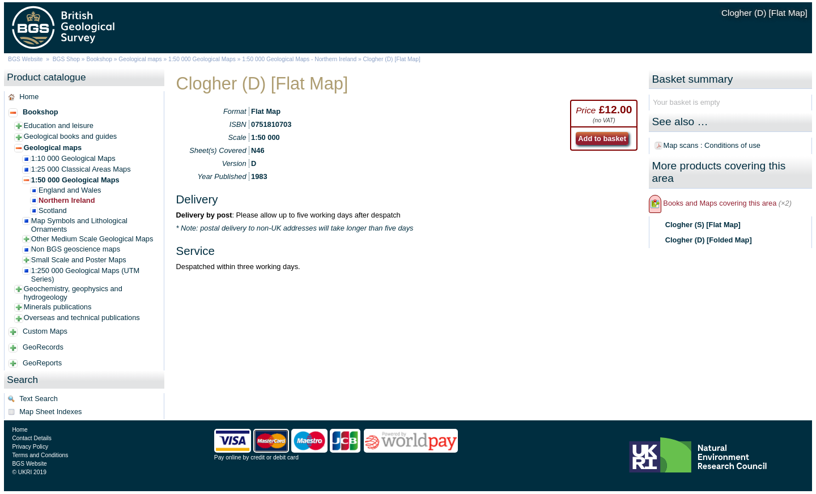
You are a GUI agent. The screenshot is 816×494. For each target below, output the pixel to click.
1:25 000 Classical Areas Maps (81, 169)
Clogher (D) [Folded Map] (708, 240)
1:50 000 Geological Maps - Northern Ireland (299, 59)
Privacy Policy (30, 447)
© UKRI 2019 (29, 472)
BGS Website (25, 59)
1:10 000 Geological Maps (73, 158)
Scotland (53, 210)
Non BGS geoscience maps (75, 249)
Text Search (38, 398)
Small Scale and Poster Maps (78, 259)
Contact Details (31, 438)
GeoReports (42, 363)
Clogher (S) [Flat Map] (703, 224)
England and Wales (70, 190)
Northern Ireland (67, 200)
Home (29, 96)
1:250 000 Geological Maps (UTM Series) (85, 274)
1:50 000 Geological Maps (202, 59)
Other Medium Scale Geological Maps (92, 239)
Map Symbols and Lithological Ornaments (79, 224)
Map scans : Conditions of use (712, 145)
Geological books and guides (70, 136)
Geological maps (140, 59)
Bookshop (99, 59)
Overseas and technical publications (82, 317)
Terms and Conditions (40, 455)
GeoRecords (43, 347)
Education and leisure (59, 125)
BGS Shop (66, 59)
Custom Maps (45, 331)
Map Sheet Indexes (50, 411)
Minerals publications (58, 307)
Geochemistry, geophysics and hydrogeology (73, 292)
